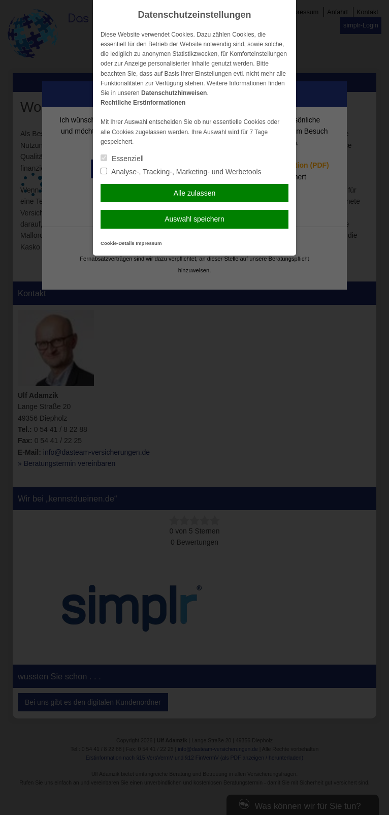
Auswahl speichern (194, 219)
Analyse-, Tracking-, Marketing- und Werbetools (181, 172)
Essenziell (122, 158)
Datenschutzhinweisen (174, 93)
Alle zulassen (195, 193)
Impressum (148, 243)
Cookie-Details (118, 243)
